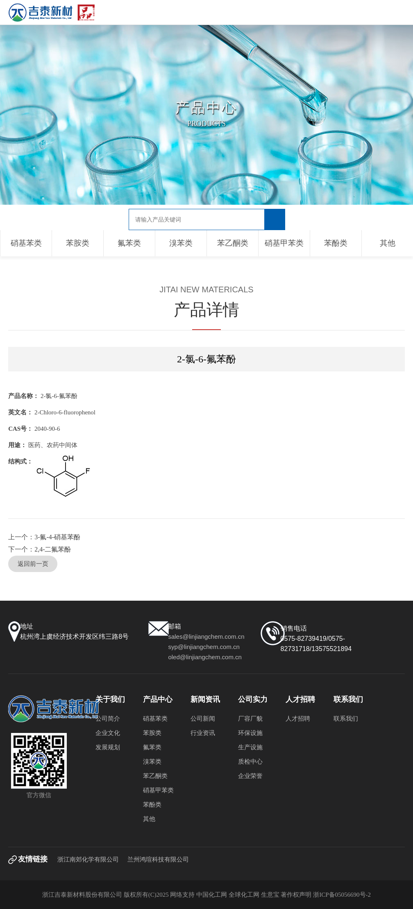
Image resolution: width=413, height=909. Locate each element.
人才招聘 (298, 718)
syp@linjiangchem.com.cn (203, 646)
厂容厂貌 (250, 718)
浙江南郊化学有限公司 (88, 859)
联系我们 (346, 718)
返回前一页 (33, 564)
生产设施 (250, 747)
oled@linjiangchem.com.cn (204, 656)
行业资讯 (203, 733)
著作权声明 (297, 894)
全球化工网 (244, 894)
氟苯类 (129, 243)
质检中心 (250, 761)
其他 (387, 243)
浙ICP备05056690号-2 (342, 894)
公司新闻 (203, 718)
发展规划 (107, 747)
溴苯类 (181, 243)
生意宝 (270, 894)
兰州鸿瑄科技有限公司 (158, 859)
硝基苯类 (26, 243)
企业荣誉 (250, 776)
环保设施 (250, 733)
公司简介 (107, 718)
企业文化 (107, 733)
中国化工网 (211, 894)
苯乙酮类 (232, 243)
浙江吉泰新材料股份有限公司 (82, 894)
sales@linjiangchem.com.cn (206, 636)
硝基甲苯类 (284, 243)
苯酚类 (335, 243)
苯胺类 (77, 243)
